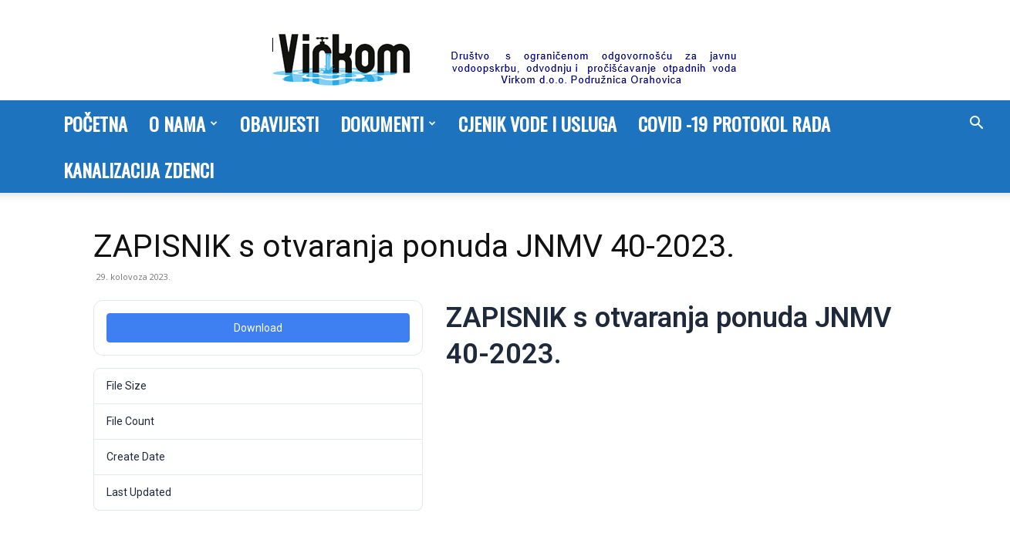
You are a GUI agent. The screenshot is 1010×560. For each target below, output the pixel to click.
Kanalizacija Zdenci (138, 170)
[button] (976, 124)
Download (258, 328)
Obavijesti (279, 123)
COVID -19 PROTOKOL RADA (734, 123)
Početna (95, 123)
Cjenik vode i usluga (537, 123)
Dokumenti (388, 123)
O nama (183, 123)
